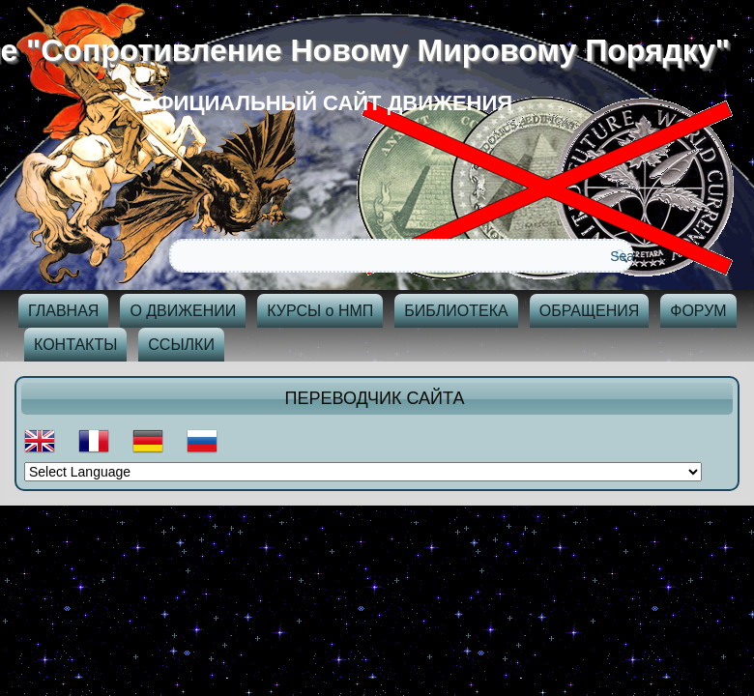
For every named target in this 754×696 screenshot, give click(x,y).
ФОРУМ (698, 311)
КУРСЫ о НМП (320, 311)
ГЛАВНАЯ (63, 311)
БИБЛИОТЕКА (456, 311)
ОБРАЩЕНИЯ (589, 311)
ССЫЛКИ (181, 344)
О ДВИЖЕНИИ (183, 311)
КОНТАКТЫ (75, 344)
